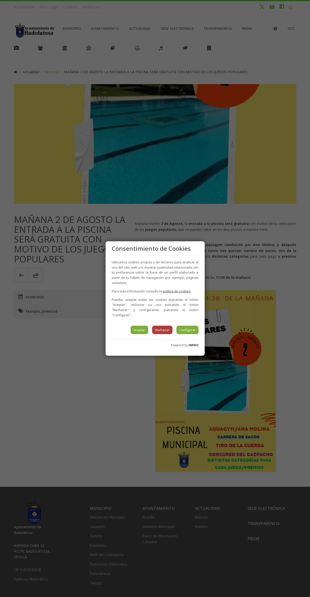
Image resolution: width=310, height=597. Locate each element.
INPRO (193, 345)
